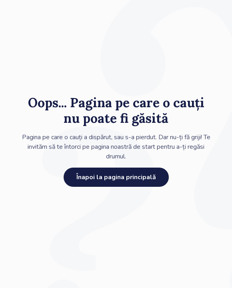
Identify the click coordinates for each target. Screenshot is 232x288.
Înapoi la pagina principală (116, 177)
